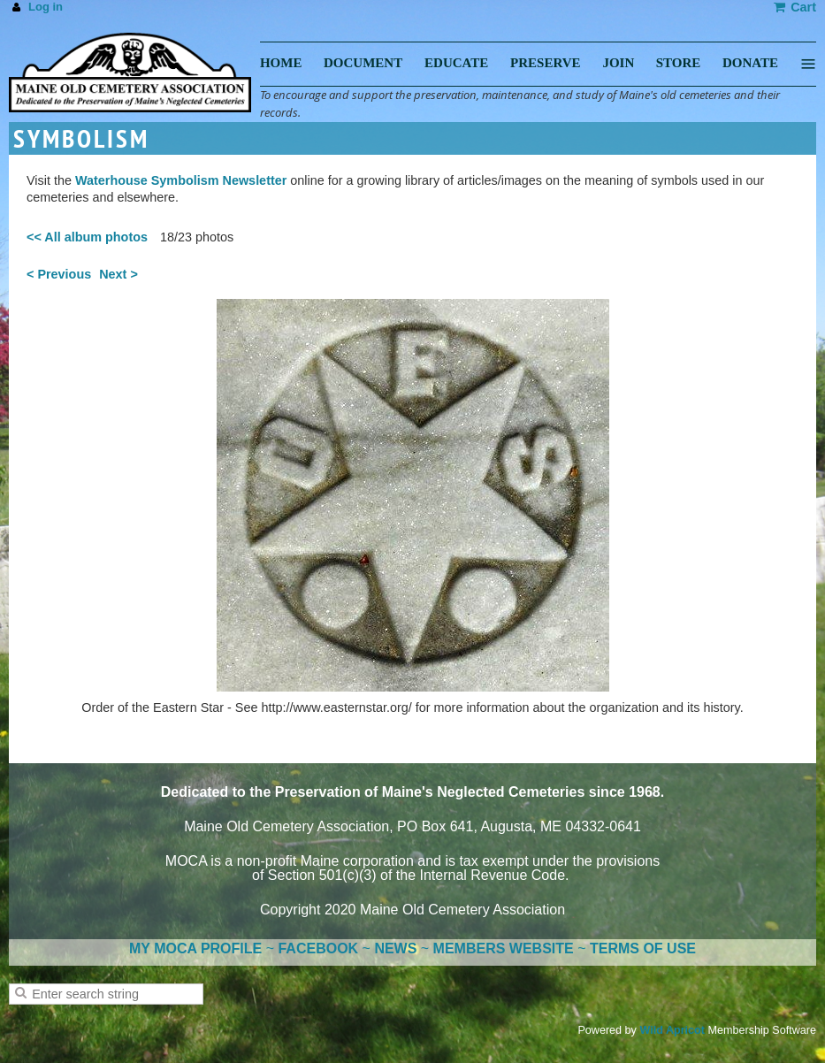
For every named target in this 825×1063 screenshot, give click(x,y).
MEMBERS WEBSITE (503, 948)
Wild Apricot (672, 1030)
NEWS (395, 948)
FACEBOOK (318, 948)
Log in (45, 6)
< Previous (59, 274)
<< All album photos (87, 237)
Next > (118, 274)
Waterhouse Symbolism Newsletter (180, 180)
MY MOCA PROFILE (195, 948)
